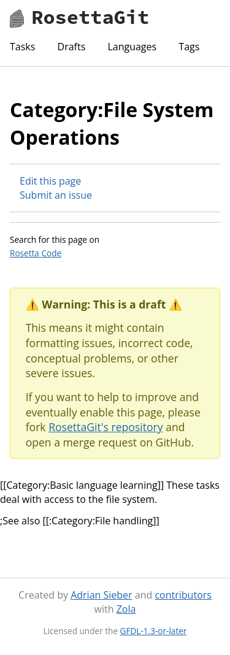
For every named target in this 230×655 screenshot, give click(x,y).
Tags (188, 46)
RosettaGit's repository (105, 426)
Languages (131, 46)
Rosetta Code (35, 253)
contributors (183, 595)
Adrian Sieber (101, 595)
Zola (126, 609)
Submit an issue (56, 195)
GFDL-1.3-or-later (153, 631)
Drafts (72, 46)
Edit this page (50, 181)
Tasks (22, 46)
